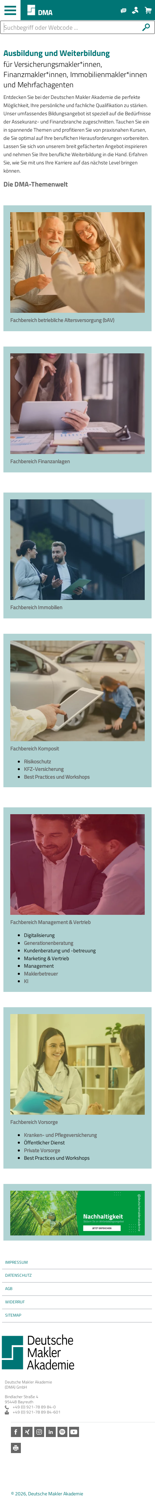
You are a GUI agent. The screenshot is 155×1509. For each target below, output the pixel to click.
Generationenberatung (48, 943)
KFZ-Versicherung (44, 769)
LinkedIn (51, 1432)
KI (26, 981)
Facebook (16, 1432)
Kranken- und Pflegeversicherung (60, 1135)
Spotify (62, 1432)
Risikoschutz (37, 761)
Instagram (39, 1432)
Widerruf (15, 1302)
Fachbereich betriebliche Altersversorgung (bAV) (62, 320)
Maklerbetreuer (41, 974)
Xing (28, 1432)
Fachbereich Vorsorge (34, 1122)
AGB (8, 1288)
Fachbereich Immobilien (36, 607)
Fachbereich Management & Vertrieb (50, 922)
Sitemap (13, 1315)
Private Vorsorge (42, 1150)
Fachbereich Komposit (34, 748)
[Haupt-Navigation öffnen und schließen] (10, 10)
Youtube (74, 1432)
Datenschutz (18, 1275)
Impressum (16, 1262)
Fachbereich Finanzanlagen (40, 461)
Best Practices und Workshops (57, 777)
